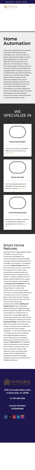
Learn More (9, 153)
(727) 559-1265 (18, 2)
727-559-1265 (19, 398)
